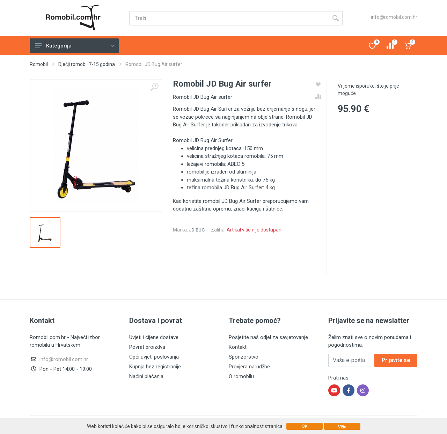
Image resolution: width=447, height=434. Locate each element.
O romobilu (241, 376)
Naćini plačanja (146, 376)
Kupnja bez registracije (155, 366)
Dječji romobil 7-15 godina (86, 64)
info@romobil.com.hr (394, 17)
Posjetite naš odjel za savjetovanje (268, 337)
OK (304, 426)
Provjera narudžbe (249, 366)
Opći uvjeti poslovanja (154, 357)
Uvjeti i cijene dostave (153, 337)
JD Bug (197, 230)
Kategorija (74, 46)
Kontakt (238, 347)
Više (342, 427)
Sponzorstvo (243, 357)
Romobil (39, 64)
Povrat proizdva (147, 347)
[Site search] (228, 18)
